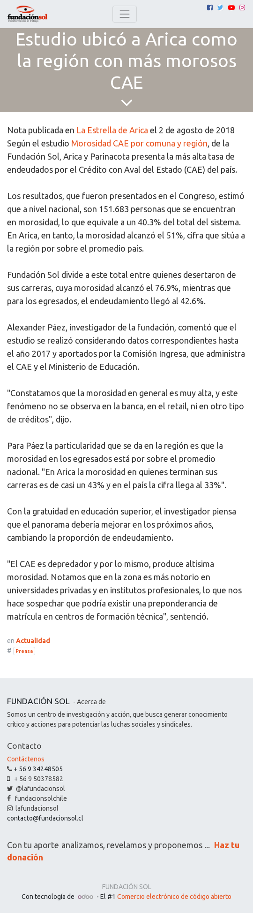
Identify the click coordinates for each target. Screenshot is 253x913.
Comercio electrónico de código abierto (174, 896)
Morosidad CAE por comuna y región (139, 143)
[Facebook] (210, 7)
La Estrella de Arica (112, 130)
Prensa (24, 651)
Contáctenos (26, 759)
